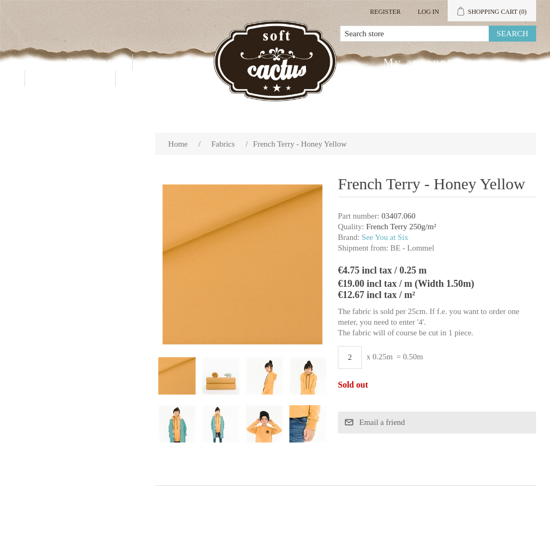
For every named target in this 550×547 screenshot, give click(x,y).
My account (417, 62)
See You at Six (385, 237)
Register (385, 11)
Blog (143, 78)
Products (93, 62)
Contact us (70, 78)
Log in (428, 11)
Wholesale (177, 62)
